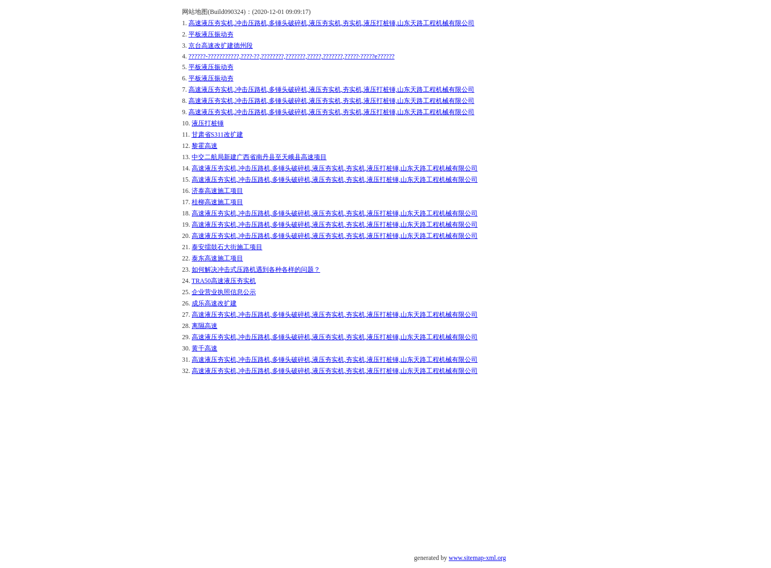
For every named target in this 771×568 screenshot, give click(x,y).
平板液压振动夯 (210, 34)
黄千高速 (204, 348)
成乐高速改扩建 (214, 303)
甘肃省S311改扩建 (217, 134)
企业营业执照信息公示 (224, 292)
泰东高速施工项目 (217, 258)
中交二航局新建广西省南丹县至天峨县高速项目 (259, 157)
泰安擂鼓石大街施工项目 (227, 247)
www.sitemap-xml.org (477, 558)
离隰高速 (204, 326)
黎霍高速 (204, 146)
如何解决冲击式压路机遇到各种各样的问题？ (256, 269)
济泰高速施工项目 (217, 191)
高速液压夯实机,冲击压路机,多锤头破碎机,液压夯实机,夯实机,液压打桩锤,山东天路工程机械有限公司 (331, 23)
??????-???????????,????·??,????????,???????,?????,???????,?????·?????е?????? (291, 56)
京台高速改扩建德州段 (220, 45)
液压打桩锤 (208, 123)
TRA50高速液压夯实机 (224, 281)
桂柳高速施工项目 (217, 202)
